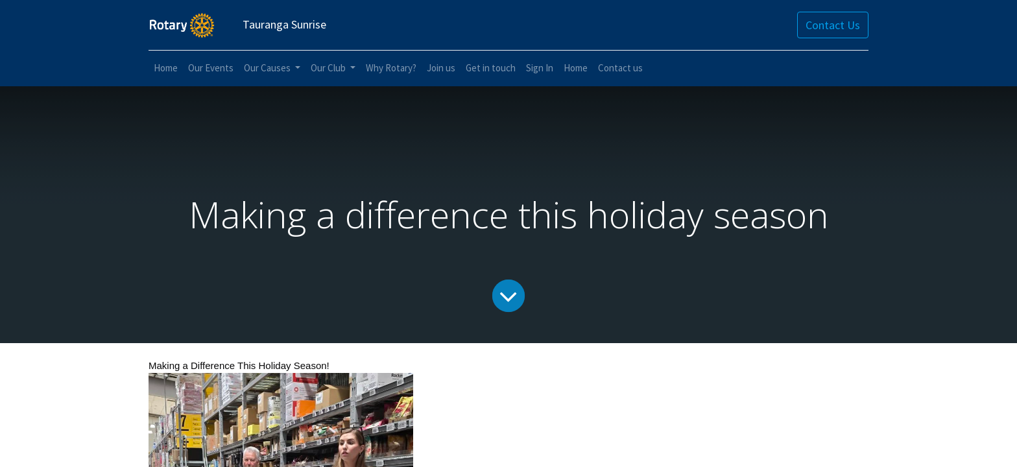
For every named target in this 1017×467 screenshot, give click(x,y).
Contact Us (833, 25)
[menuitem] (166, 68)
